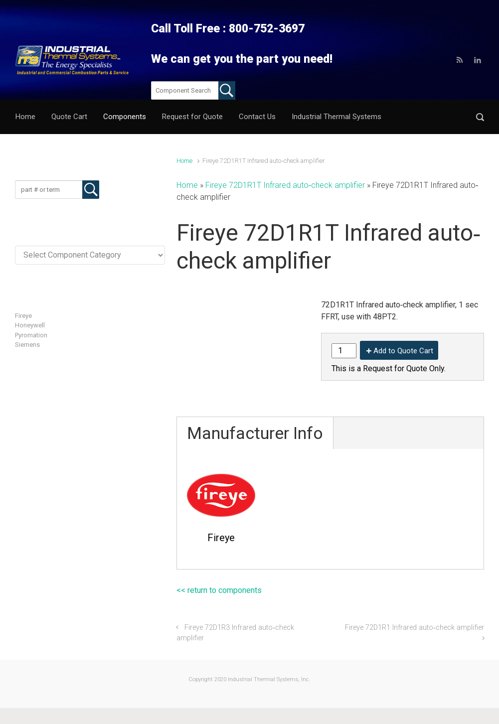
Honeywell (30, 325)
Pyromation (31, 335)
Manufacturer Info (255, 433)
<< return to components (219, 590)
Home (184, 160)
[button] (480, 117)
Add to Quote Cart (403, 350)
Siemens (27, 344)
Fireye (23, 315)
